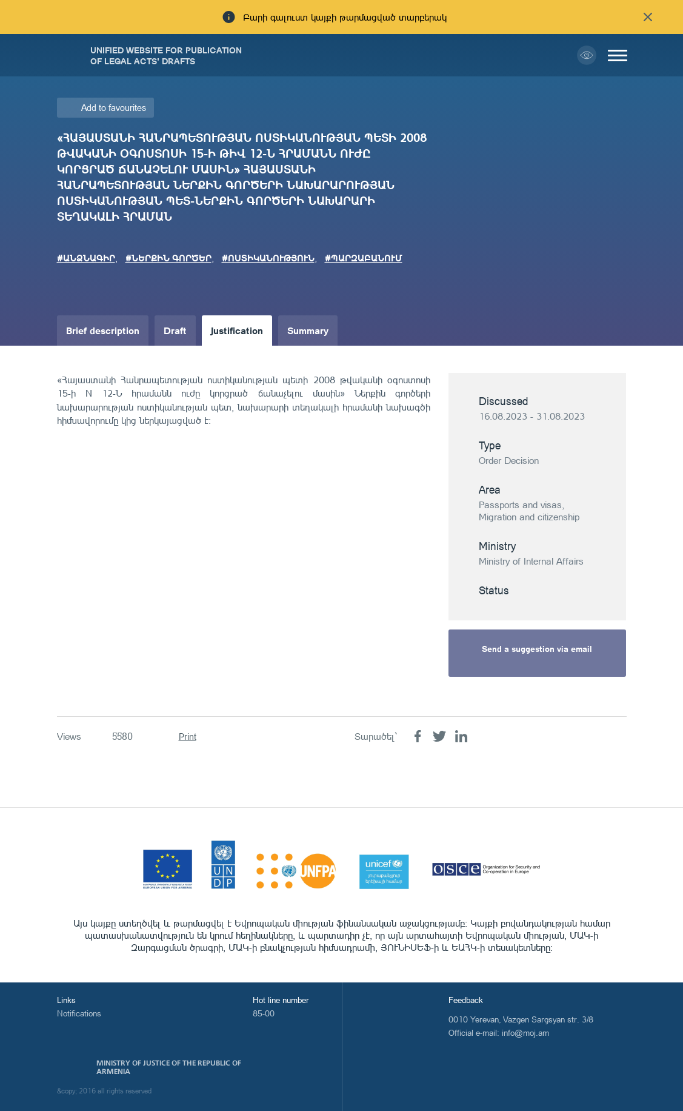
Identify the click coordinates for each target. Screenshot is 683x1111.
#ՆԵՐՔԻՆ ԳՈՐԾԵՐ (168, 258)
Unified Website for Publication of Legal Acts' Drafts (166, 55)
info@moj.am (525, 1032)
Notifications (79, 1013)
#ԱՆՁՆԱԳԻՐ (86, 258)
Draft (175, 330)
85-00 (264, 1013)
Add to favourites (113, 107)
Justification (237, 330)
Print (187, 736)
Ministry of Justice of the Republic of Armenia (168, 1067)
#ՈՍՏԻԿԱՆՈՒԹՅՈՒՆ (268, 258)
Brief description (102, 330)
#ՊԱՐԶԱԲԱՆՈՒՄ (363, 258)
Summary (307, 330)
